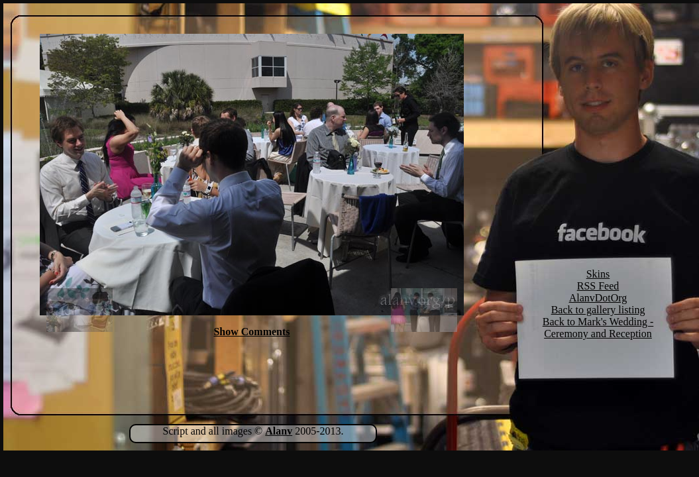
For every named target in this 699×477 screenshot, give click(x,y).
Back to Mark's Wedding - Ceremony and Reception (598, 327)
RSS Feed (598, 286)
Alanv (278, 431)
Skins (598, 274)
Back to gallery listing (598, 309)
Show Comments (251, 331)
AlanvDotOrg (598, 297)
